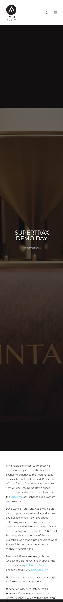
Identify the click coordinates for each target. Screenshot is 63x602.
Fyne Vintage (13, 542)
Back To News (31, 446)
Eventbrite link (39, 359)
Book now (23, 392)
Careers (10, 597)
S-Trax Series (14, 550)
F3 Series (11, 480)
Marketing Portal (15, 590)
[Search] (45, 12)
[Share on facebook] (14, 420)
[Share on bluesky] (40, 420)
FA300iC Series (14, 558)
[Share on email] (49, 420)
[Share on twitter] (18, 420)
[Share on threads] (23, 420)
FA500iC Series (14, 566)
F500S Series (13, 503)
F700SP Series (14, 527)
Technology (12, 582)
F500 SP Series (15, 511)
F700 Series (13, 519)
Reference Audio (35, 355)
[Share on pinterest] (27, 420)
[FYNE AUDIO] (11, 13)
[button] (55, 12)
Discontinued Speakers (19, 574)
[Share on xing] (45, 420)
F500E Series (13, 496)
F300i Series (13, 488)
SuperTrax (17, 287)
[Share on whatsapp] (36, 420)
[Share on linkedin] (32, 420)
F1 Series (11, 535)
